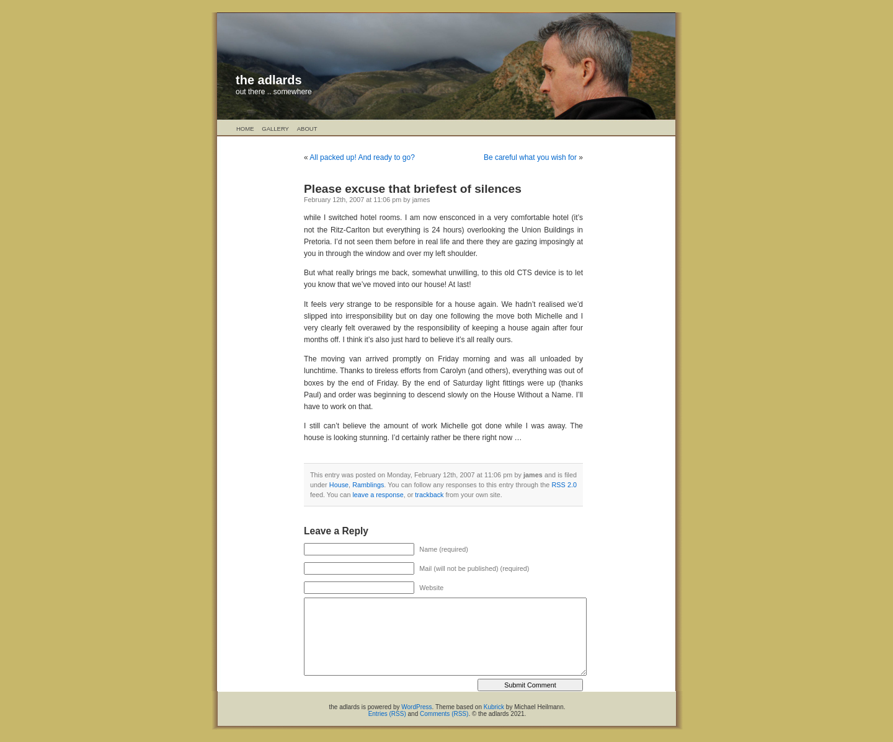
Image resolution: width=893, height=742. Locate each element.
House (339, 484)
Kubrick (494, 707)
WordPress (416, 707)
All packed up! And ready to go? (361, 157)
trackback (429, 494)
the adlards (269, 80)
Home (245, 128)
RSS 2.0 (564, 484)
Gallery (275, 128)
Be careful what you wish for (530, 157)
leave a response (377, 494)
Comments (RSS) (444, 713)
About (307, 128)
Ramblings (368, 484)
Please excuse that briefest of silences (413, 188)
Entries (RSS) (387, 713)
